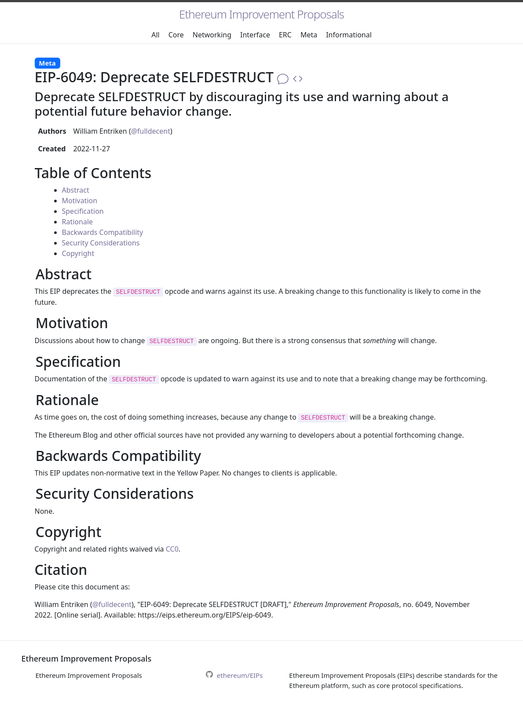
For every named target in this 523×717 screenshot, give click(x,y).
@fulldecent (150, 131)
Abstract (75, 190)
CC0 (172, 549)
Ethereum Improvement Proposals (261, 14)
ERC (285, 35)
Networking (212, 35)
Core (176, 35)
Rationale (77, 222)
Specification (83, 211)
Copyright (78, 253)
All (155, 35)
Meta (308, 35)
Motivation (80, 200)
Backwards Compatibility (102, 232)
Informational (349, 35)
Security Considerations (101, 243)
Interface (255, 35)
